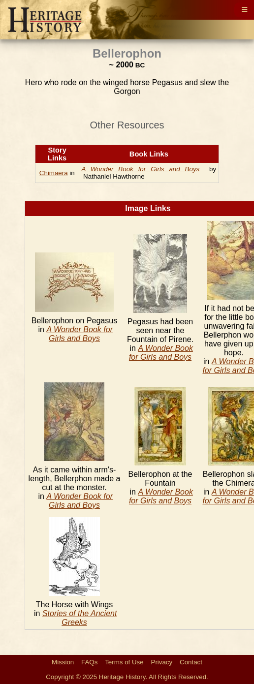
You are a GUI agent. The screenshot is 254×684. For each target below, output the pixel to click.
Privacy (162, 662)
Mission (63, 662)
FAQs (89, 662)
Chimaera (53, 173)
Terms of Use (124, 662)
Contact (191, 662)
